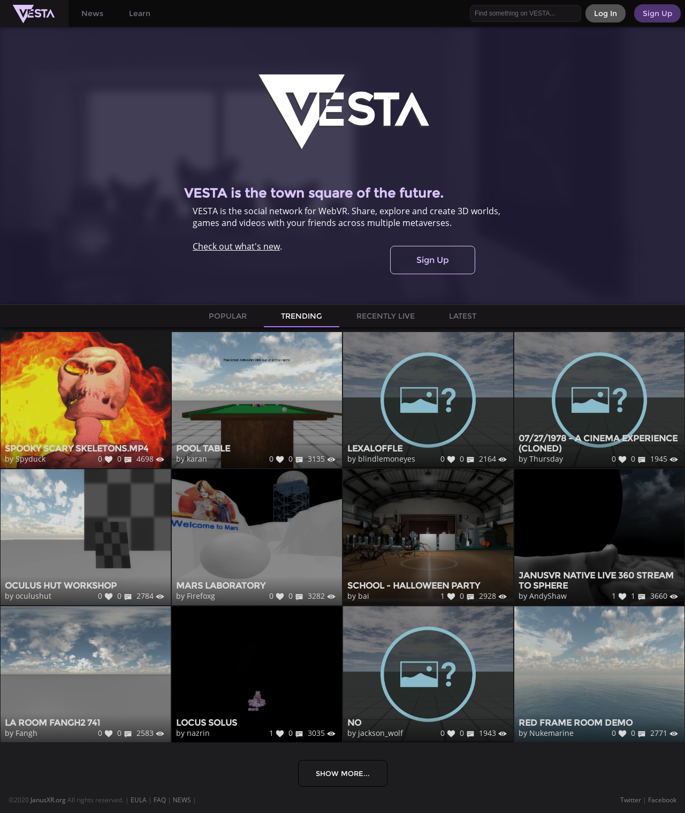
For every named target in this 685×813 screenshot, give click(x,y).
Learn (139, 13)
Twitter (630, 799)
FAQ (160, 799)
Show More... (343, 773)
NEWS (182, 799)
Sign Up (432, 260)
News (92, 13)
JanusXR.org (48, 799)
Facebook (662, 799)
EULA (139, 799)
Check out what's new (236, 246)
